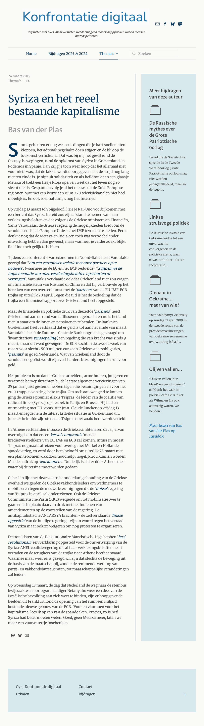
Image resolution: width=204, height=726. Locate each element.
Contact (85, 686)
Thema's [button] (108, 53)
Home (31, 53)
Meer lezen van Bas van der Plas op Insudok (165, 431)
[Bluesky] (20, 635)
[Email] (27, 635)
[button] (185, 695)
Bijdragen (87, 694)
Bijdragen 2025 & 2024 (67, 53)
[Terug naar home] (85, 23)
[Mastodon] (13, 635)
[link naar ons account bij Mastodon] (180, 24)
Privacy (22, 694)
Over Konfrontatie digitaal (38, 686)
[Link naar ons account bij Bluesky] (172, 24)
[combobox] (154, 53)
